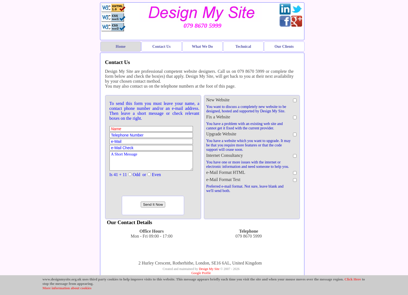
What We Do (202, 46)
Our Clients (284, 46)
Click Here (353, 279)
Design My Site (209, 269)
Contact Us (161, 46)
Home (121, 46)
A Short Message (151, 161)
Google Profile (201, 273)
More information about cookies (67, 288)
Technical (243, 46)
